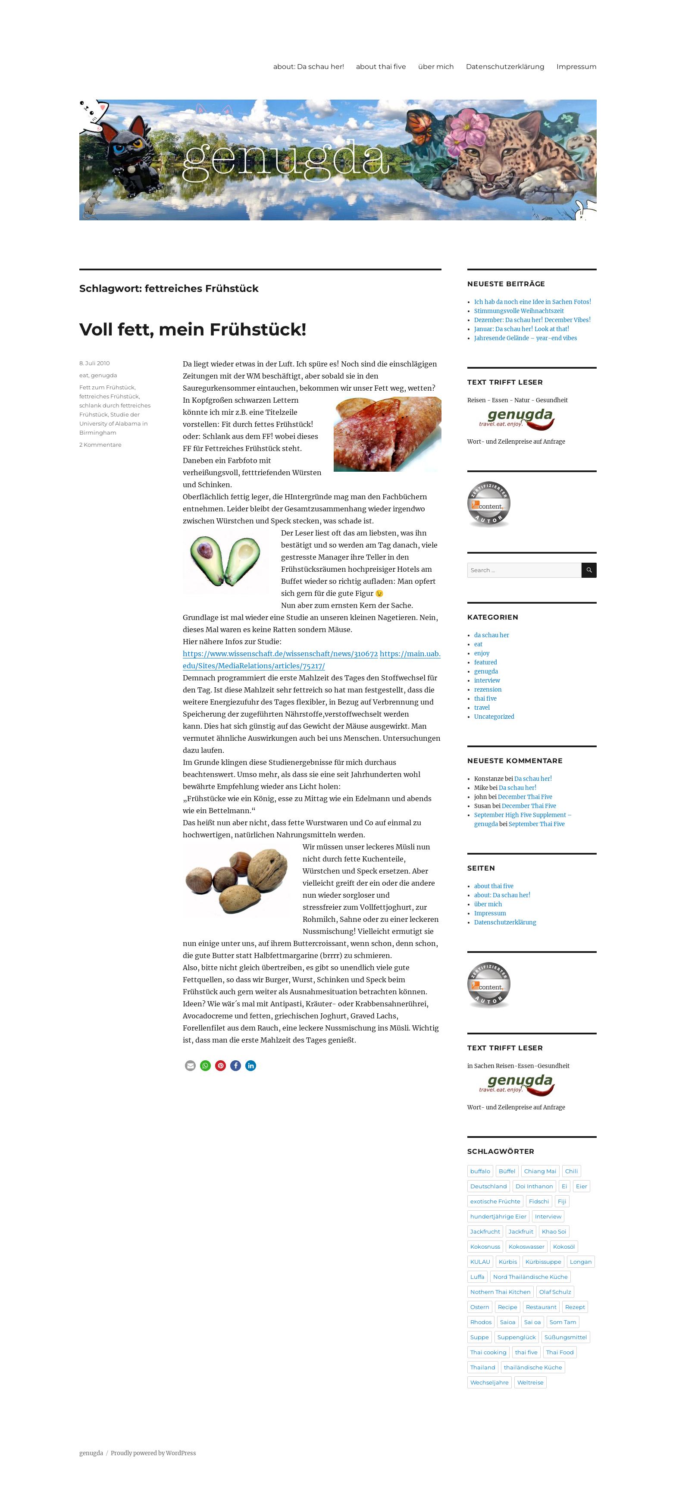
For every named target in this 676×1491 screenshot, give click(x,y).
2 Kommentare (100, 444)
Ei (564, 1186)
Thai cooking (488, 1352)
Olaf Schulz (555, 1291)
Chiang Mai (540, 1171)
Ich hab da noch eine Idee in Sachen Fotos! (533, 302)
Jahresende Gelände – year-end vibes (525, 338)
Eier (581, 1186)
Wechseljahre (489, 1382)
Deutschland (488, 1186)
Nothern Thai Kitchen (500, 1291)
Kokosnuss (485, 1246)
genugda (104, 375)
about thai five (381, 67)
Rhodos (480, 1322)
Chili (571, 1171)
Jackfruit (521, 1231)
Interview (548, 1216)
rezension (488, 689)
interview (487, 680)
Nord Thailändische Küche (530, 1276)
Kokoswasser (527, 1246)
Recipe (507, 1306)
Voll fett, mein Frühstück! (193, 329)
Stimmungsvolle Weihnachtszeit (519, 311)
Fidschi (539, 1201)
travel (482, 707)
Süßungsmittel (566, 1337)
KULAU (480, 1261)
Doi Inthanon (534, 1186)
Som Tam (563, 1322)
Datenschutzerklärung (505, 67)
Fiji (562, 1201)
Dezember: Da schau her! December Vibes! (532, 320)
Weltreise (530, 1382)
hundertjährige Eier (498, 1216)
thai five (485, 698)
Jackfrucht (485, 1231)
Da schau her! (533, 779)
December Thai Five (525, 797)
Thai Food (560, 1352)
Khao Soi (554, 1231)
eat (83, 375)
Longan (581, 1261)
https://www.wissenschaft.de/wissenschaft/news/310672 (280, 653)
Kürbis (508, 1261)
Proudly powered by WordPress (153, 1453)
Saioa (508, 1322)
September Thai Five (537, 824)
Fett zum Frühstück (107, 387)
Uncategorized (494, 716)
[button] (190, 1065)
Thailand (482, 1367)
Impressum (577, 67)
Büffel (507, 1171)
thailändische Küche (533, 1367)
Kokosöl (564, 1246)
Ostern (479, 1306)
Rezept (575, 1306)
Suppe (479, 1337)
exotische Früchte (495, 1201)
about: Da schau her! (308, 67)
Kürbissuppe (543, 1261)
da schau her (491, 635)
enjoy (481, 653)
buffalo (480, 1171)
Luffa (477, 1276)
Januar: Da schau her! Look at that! (522, 329)
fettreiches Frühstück (109, 396)
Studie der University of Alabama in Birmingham (113, 423)
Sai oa (532, 1322)
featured (485, 662)
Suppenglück (517, 1337)
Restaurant (541, 1306)
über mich (436, 67)
